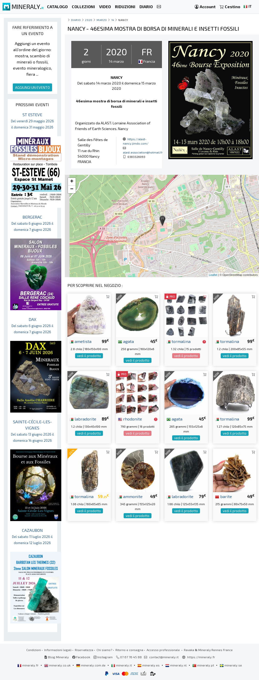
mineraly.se (231, 665)
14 (112, 19)
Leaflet (213, 274)
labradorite (82, 418)
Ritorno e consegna (129, 650)
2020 (88, 19)
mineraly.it (122, 665)
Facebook (81, 657)
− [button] (71, 189)
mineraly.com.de (91, 665)
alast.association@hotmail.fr (143, 152)
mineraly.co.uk (57, 665)
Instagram (103, 657)
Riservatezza (84, 650)
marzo (102, 19)
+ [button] (71, 182)
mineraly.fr (28, 665)
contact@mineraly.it (164, 657)
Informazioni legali (58, 650)
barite (223, 496)
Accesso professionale (164, 650)
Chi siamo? (104, 650)
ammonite (130, 496)
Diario (76, 19)
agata (126, 341)
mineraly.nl (176, 665)
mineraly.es (148, 665)
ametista (80, 341)
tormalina (179, 341)
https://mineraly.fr (201, 657)
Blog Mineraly (56, 657)
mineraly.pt (203, 665)
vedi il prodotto (89, 356)
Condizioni (33, 650)
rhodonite (130, 418)
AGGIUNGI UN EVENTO (32, 87)
